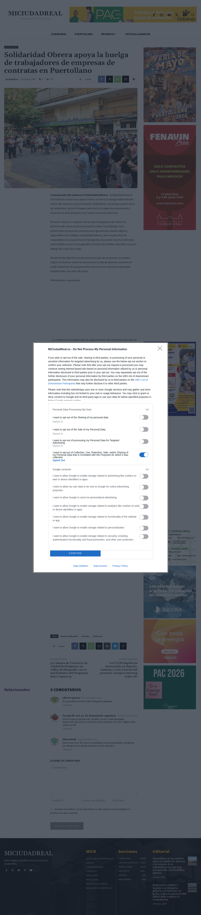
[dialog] (100, 458)
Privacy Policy (120, 565)
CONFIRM (75, 553)
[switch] (143, 417)
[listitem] (100, 409)
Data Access (100, 565)
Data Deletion (80, 565)
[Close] (161, 349)
